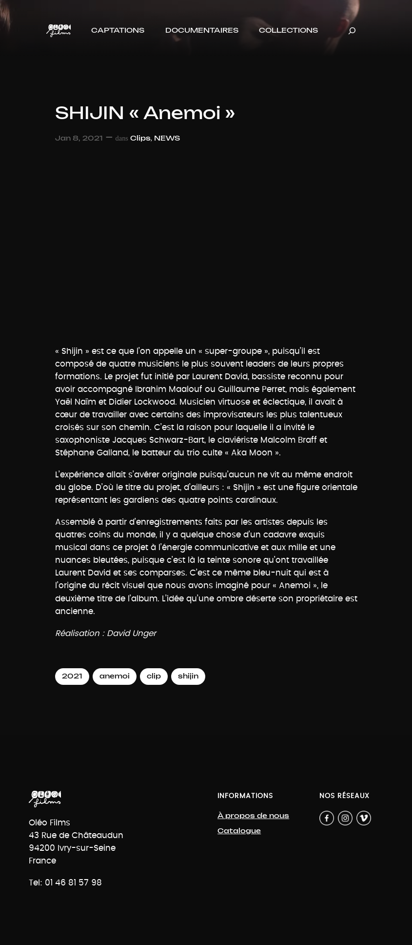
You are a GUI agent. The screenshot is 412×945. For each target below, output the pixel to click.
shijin (188, 676)
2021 (72, 676)
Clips (140, 138)
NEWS (167, 138)
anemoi (114, 676)
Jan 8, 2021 (79, 138)
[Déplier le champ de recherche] (352, 30)
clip (154, 676)
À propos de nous (253, 816)
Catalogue (239, 831)
